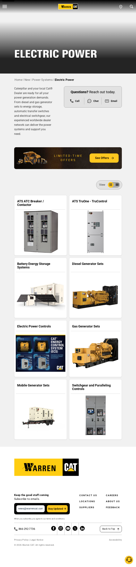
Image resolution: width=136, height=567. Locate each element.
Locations (87, 501)
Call (75, 101)
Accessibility (115, 540)
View (103, 184)
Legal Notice (36, 540)
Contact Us (88, 495)
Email (111, 101)
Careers (112, 495)
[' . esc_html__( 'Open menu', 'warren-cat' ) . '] (4, 6)
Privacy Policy (21, 540)
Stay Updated (55, 508)
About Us (113, 501)
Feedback (113, 507)
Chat (93, 101)
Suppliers (86, 507)
